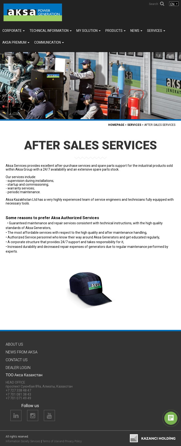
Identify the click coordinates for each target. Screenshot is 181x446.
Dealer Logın (18, 367)
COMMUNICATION (49, 42)
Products (115, 31)
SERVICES (156, 31)
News (136, 31)
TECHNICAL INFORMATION (50, 31)
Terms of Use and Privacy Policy (62, 441)
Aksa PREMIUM (15, 42)
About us (14, 344)
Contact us (17, 360)
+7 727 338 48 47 (18, 390)
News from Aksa (21, 352)
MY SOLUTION (88, 31)
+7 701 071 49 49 (18, 398)
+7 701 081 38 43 (18, 394)
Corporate (13, 31)
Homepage (116, 125)
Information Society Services (23, 441)
